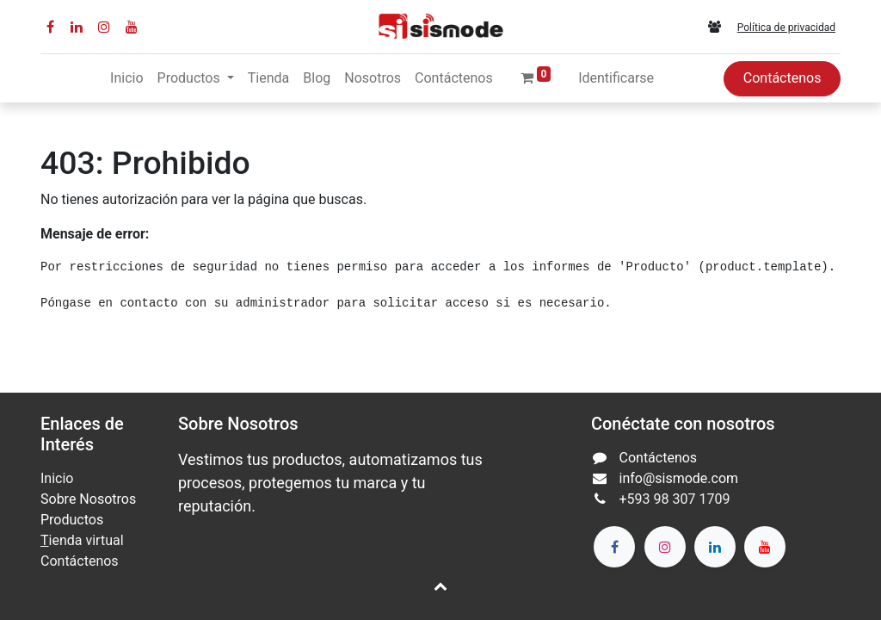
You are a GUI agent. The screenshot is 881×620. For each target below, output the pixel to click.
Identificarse (616, 78)
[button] (440, 585)
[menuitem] (126, 78)
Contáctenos (782, 78)
